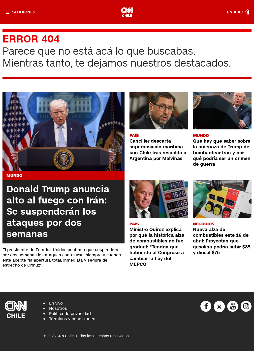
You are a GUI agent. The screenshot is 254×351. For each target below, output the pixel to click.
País (134, 135)
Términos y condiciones (72, 319)
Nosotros (58, 308)
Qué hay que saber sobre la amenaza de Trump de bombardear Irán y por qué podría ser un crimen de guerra (222, 153)
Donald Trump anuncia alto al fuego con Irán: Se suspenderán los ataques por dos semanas (57, 211)
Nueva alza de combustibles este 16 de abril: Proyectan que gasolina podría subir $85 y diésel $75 (222, 241)
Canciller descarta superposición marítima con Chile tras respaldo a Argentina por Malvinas (157, 150)
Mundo (14, 175)
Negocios (203, 224)
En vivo (56, 303)
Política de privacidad (70, 313)
